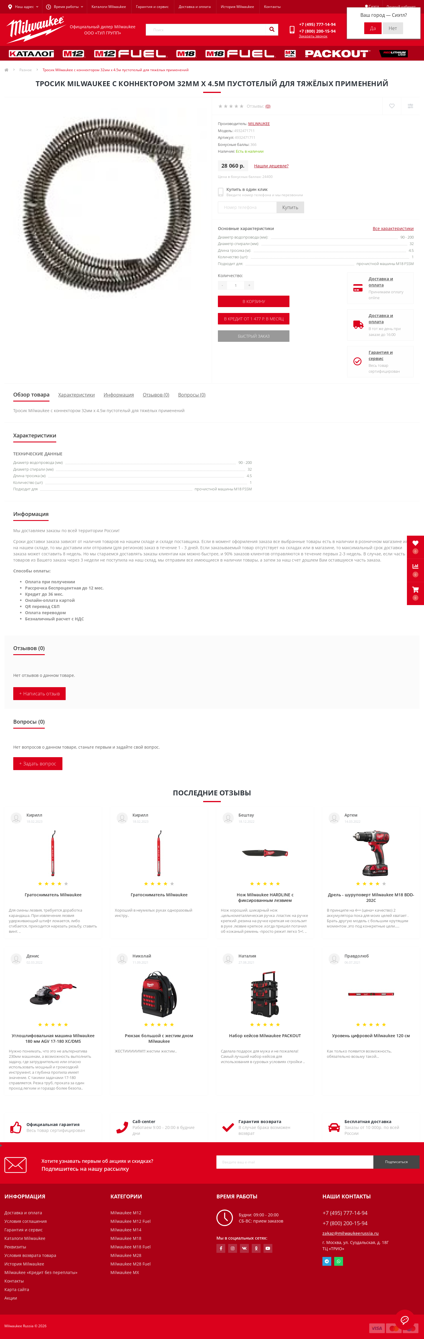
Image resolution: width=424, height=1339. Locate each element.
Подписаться (396, 1161)
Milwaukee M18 (125, 1238)
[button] (415, 593)
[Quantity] (235, 285)
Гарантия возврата (259, 1121)
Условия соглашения (25, 1221)
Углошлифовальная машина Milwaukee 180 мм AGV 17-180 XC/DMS (53, 1038)
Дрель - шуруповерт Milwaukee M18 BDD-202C (371, 897)
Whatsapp (338, 1261)
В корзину (254, 301)
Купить (290, 207)
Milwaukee (259, 123)
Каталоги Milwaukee (109, 6)
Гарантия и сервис (152, 6)
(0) (268, 106)
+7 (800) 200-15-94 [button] (345, 1223)
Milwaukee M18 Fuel (130, 1247)
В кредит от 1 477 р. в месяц (254, 319)
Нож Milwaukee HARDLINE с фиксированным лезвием (265, 897)
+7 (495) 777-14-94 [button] (345, 1213)
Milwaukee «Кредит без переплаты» (40, 1272)
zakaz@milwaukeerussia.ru (350, 1233)
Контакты (272, 6)
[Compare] (410, 106)
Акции (10, 1298)
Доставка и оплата (195, 6)
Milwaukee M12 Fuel (130, 1221)
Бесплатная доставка (368, 1121)
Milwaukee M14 (125, 1230)
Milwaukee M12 (125, 1212)
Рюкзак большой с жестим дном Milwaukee (159, 1038)
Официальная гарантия (53, 1124)
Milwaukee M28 (125, 1255)
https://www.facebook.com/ (221, 1248)
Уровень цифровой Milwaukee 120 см (371, 1035)
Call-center (143, 1121)
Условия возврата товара (30, 1255)
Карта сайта (16, 1289)
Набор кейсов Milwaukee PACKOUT (265, 1035)
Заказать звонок (313, 36)
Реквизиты (15, 1247)
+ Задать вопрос (38, 763)
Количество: (230, 275)
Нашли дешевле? (271, 166)
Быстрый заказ (254, 336)
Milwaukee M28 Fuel (130, 1264)
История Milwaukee (237, 6)
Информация (119, 395)
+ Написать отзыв (39, 693)
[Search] (272, 29)
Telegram (327, 1261)
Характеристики (76, 395)
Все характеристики (393, 228)
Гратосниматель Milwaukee (53, 894)
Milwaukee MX (124, 1272)
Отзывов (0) (156, 395)
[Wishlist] (391, 106)
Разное (25, 69)
